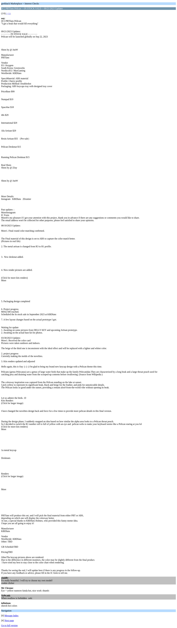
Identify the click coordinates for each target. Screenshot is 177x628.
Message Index (11, 615)
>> (9, 13)
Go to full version (9, 625)
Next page (9, 620)
